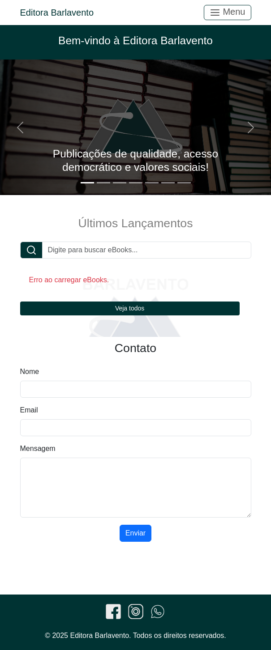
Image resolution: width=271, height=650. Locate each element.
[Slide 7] (184, 183)
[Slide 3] (119, 183)
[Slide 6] (168, 183)
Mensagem (38, 448)
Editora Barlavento (57, 12)
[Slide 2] (103, 183)
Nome (29, 371)
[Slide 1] (87, 183)
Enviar (135, 533)
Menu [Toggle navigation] (227, 12)
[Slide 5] (152, 183)
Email (29, 410)
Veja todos (129, 308)
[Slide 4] (135, 183)
